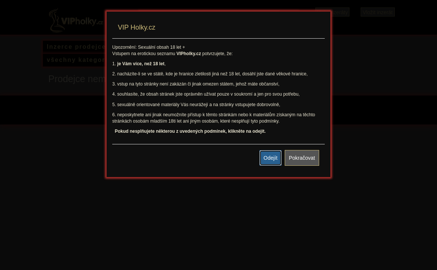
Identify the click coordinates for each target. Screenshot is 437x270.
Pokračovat (302, 158)
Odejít (270, 158)
